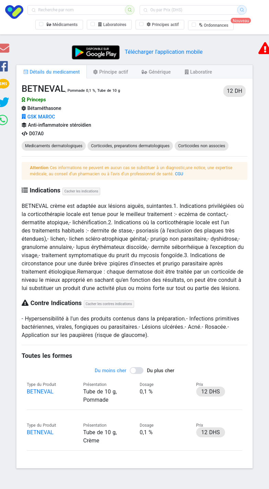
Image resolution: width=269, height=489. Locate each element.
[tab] (51, 71)
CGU (179, 174)
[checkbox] (59, 24)
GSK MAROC (38, 117)
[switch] (134, 370)
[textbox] (78, 10)
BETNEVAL (40, 391)
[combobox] (78, 10)
